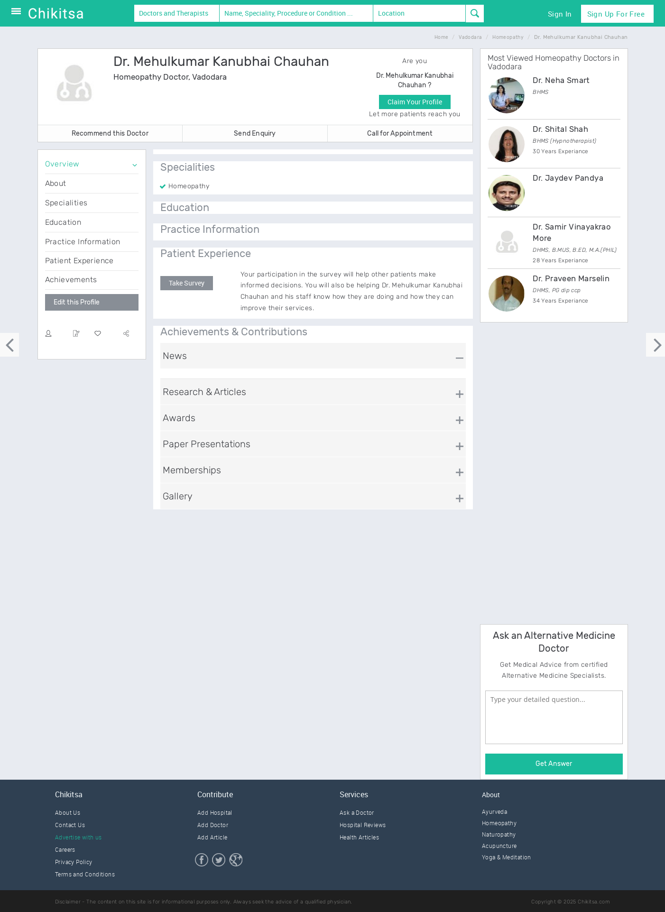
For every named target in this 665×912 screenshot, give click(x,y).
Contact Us (70, 825)
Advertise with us (78, 837)
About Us (67, 812)
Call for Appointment (400, 133)
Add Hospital (214, 812)
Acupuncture (499, 845)
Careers (65, 849)
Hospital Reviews (363, 825)
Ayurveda (494, 811)
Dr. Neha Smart (561, 80)
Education (63, 222)
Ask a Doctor (357, 812)
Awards (179, 418)
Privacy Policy (73, 862)
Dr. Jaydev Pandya (568, 178)
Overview (62, 163)
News (175, 355)
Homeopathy (499, 823)
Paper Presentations (206, 444)
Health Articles (359, 837)
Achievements (71, 279)
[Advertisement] (551, 472)
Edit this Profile (77, 302)
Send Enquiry (255, 133)
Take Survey (186, 282)
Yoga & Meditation (506, 857)
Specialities (66, 202)
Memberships (192, 470)
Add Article (212, 837)
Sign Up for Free (616, 13)
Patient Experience (79, 260)
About (55, 183)
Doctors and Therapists (173, 13)
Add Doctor (212, 825)
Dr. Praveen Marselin (571, 278)
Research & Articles (204, 391)
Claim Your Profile (415, 101)
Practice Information (82, 241)
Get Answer (554, 764)
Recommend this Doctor (110, 133)
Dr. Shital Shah (560, 129)
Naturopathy (499, 834)
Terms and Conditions (85, 874)
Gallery (178, 496)
